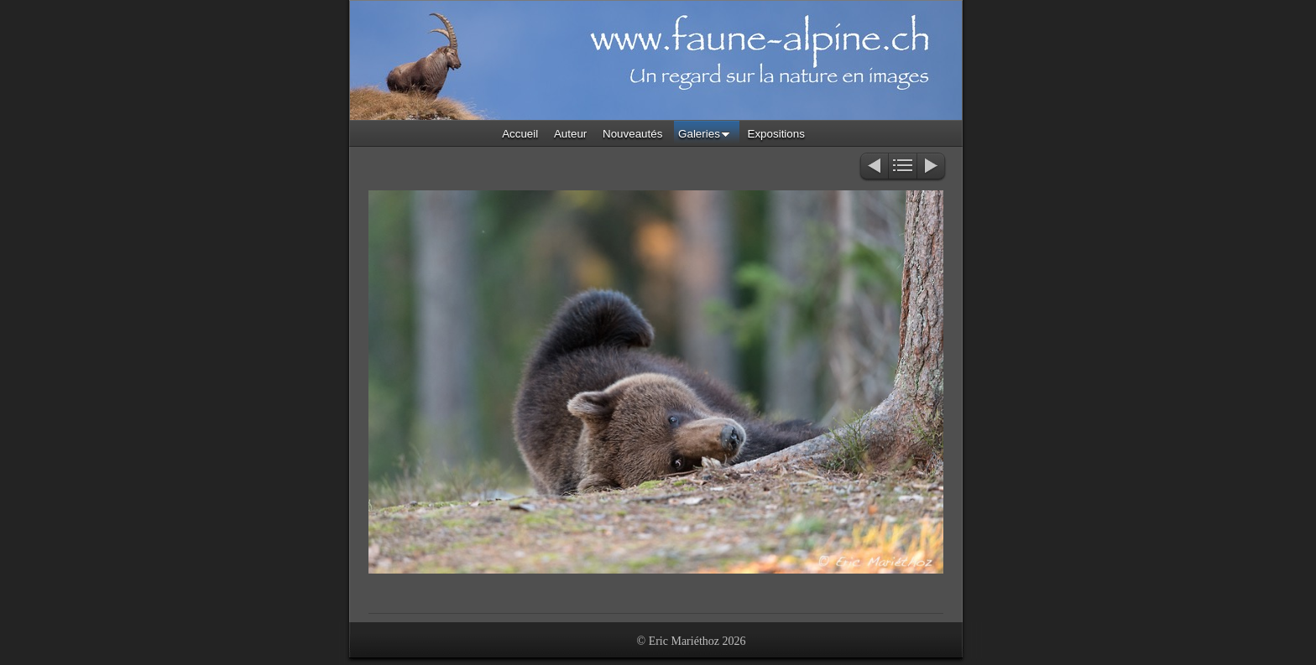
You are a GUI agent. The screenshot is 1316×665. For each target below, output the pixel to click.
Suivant (932, 167)
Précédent (873, 167)
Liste (902, 167)
